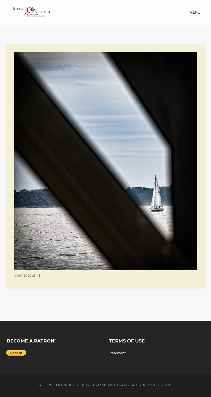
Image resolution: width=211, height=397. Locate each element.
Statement (117, 353)
